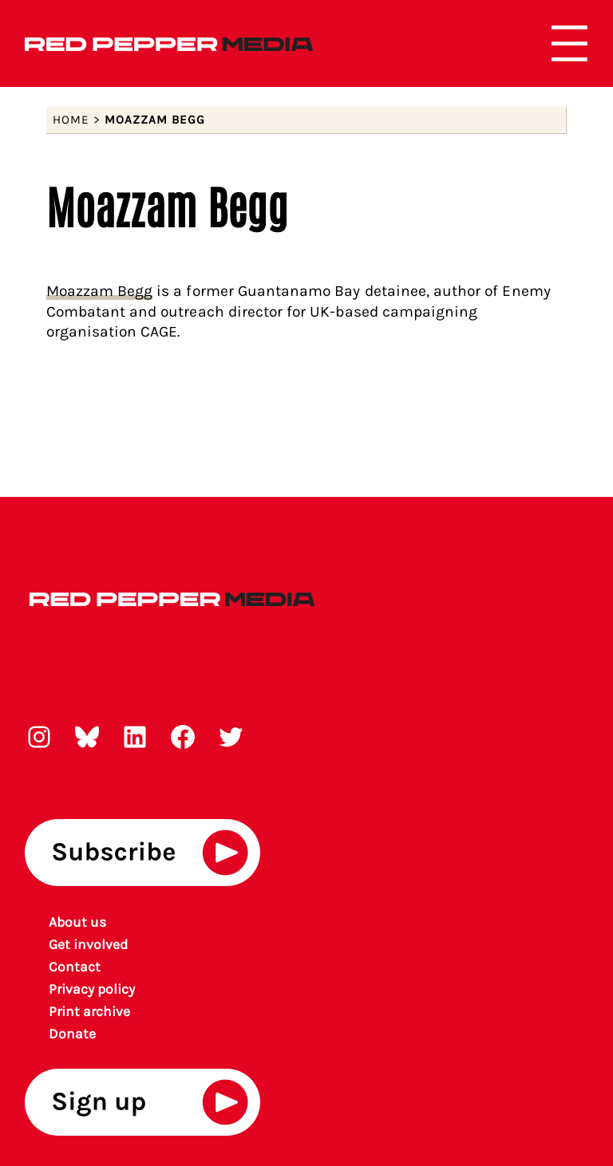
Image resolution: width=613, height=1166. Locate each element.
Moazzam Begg (99, 291)
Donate (72, 1034)
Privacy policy (92, 989)
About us (77, 922)
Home (71, 119)
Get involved (89, 944)
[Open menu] (569, 43)
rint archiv (90, 1011)
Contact (75, 967)
